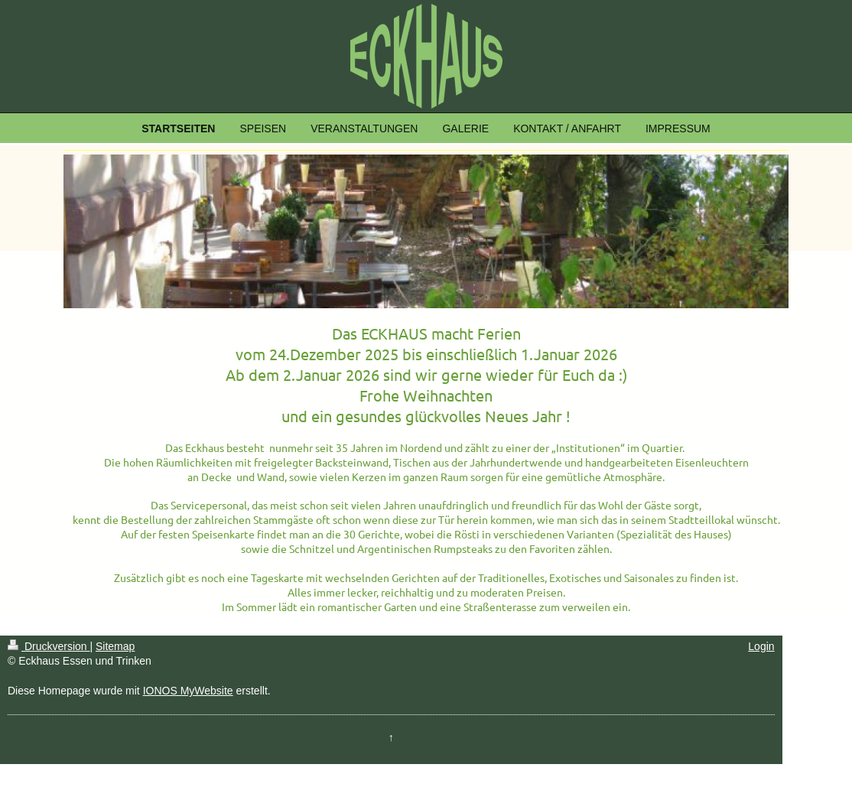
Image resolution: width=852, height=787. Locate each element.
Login (761, 646)
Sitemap (115, 646)
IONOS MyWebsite (188, 691)
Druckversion (48, 646)
